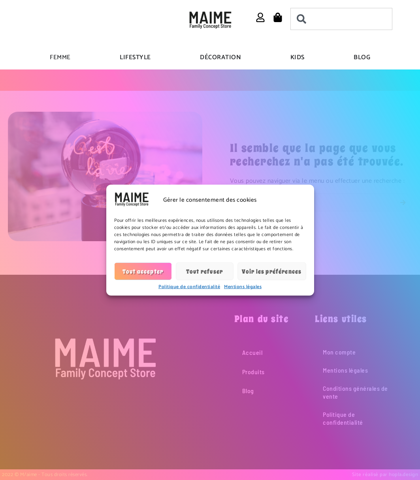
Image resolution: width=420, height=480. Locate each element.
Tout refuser (204, 272)
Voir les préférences (272, 272)
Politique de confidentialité (189, 286)
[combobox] (341, 19)
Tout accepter (143, 272)
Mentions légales (243, 286)
